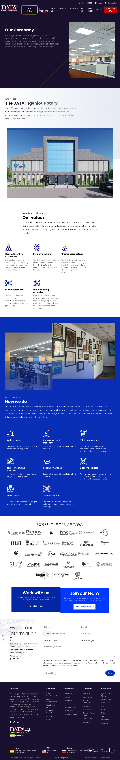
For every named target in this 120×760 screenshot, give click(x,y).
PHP (102, 706)
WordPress (105, 720)
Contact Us (87, 722)
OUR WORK (90, 9)
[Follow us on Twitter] (15, 659)
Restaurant (69, 711)
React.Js (104, 723)
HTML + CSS (105, 703)
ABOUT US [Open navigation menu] (53, 9)
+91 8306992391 (86, 3)
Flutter (103, 713)
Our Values (87, 706)
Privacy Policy (105, 758)
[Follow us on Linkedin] (18, 659)
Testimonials (88, 719)
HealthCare (69, 694)
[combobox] (47, 633)
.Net (102, 716)
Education (68, 700)
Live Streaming (70, 707)
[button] (53, 11)
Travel (67, 704)
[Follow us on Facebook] (11, 659)
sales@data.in (112, 3)
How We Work (88, 710)
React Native (106, 699)
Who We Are (87, 697)
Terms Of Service (90, 758)
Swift (103, 710)
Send (110, 673)
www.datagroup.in (62, 758)
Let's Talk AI (28, 10)
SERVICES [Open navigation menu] (63, 9)
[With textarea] (79, 651)
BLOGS (99, 10)
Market (67, 697)
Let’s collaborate (35, 606)
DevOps (49, 720)
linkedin (99, 3)
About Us (86, 694)
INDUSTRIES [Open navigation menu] (74, 9)
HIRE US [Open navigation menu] (83, 9)
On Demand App (71, 714)
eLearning (50, 716)
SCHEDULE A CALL (110, 9)
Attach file (49, 673)
